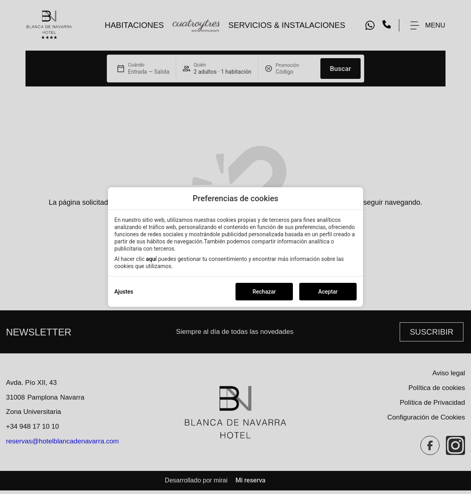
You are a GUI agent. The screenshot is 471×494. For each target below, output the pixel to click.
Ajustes (123, 291)
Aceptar (328, 291)
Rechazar (264, 291)
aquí (151, 259)
